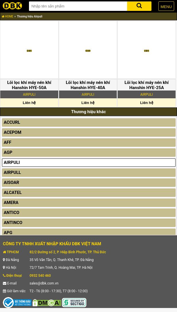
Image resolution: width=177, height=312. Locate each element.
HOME (7, 16)
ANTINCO (13, 222)
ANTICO (11, 212)
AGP (8, 152)
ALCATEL (13, 192)
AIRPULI (12, 162)
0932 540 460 (40, 276)
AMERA (11, 202)
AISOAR (11, 182)
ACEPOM (12, 132)
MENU (166, 7)
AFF (7, 142)
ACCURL (12, 122)
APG (8, 232)
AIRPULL (12, 172)
